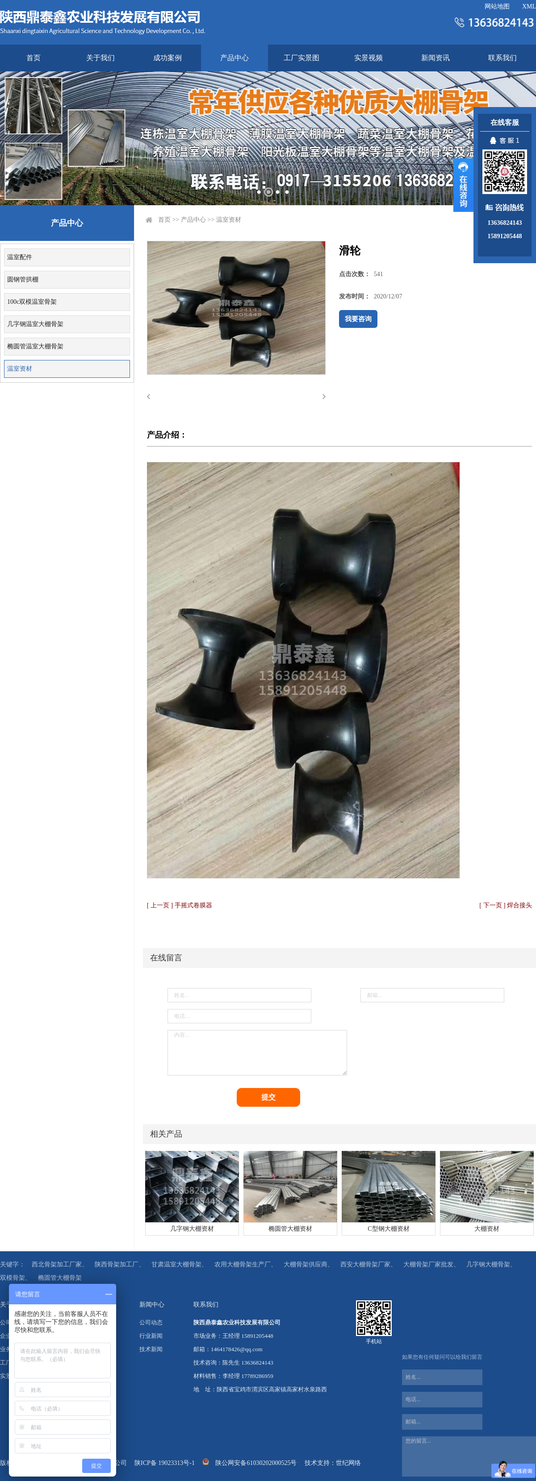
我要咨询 (358, 319)
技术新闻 (151, 1349)
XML (529, 6)
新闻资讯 (435, 58)
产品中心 (234, 58)
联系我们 (502, 58)
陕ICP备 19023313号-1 (164, 1463)
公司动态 (151, 1322)
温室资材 (19, 368)
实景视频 (368, 58)
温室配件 (19, 257)
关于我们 (100, 58)
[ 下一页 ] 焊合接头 (505, 905)
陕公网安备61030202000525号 (256, 1463)
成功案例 (167, 58)
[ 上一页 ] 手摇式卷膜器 (179, 905)
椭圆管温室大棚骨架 (35, 346)
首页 (33, 58)
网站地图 (497, 6)
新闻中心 (151, 1304)
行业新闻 (151, 1335)
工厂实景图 (301, 58)
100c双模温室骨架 (32, 301)
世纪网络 (348, 1463)
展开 (463, 185)
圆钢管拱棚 (22, 279)
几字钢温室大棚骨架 (35, 324)
